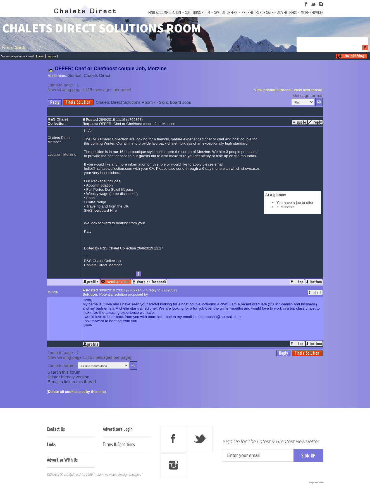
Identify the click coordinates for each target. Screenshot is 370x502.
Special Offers (225, 12)
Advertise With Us (62, 460)
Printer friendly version (68, 376)
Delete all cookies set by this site (76, 392)
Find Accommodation (164, 12)
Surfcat (75, 75)
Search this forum (64, 372)
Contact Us (56, 429)
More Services (312, 12)
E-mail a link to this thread (72, 381)
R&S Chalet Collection (58, 121)
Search (20, 47)
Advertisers (287, 12)
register (51, 56)
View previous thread (272, 90)
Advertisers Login (117, 429)
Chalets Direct (97, 75)
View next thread (307, 90)
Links (51, 444)
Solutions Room (197, 12)
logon (41, 56)
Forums (7, 47)
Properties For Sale (257, 12)
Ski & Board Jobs (175, 102)
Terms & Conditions (119, 444)
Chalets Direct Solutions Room (124, 102)
